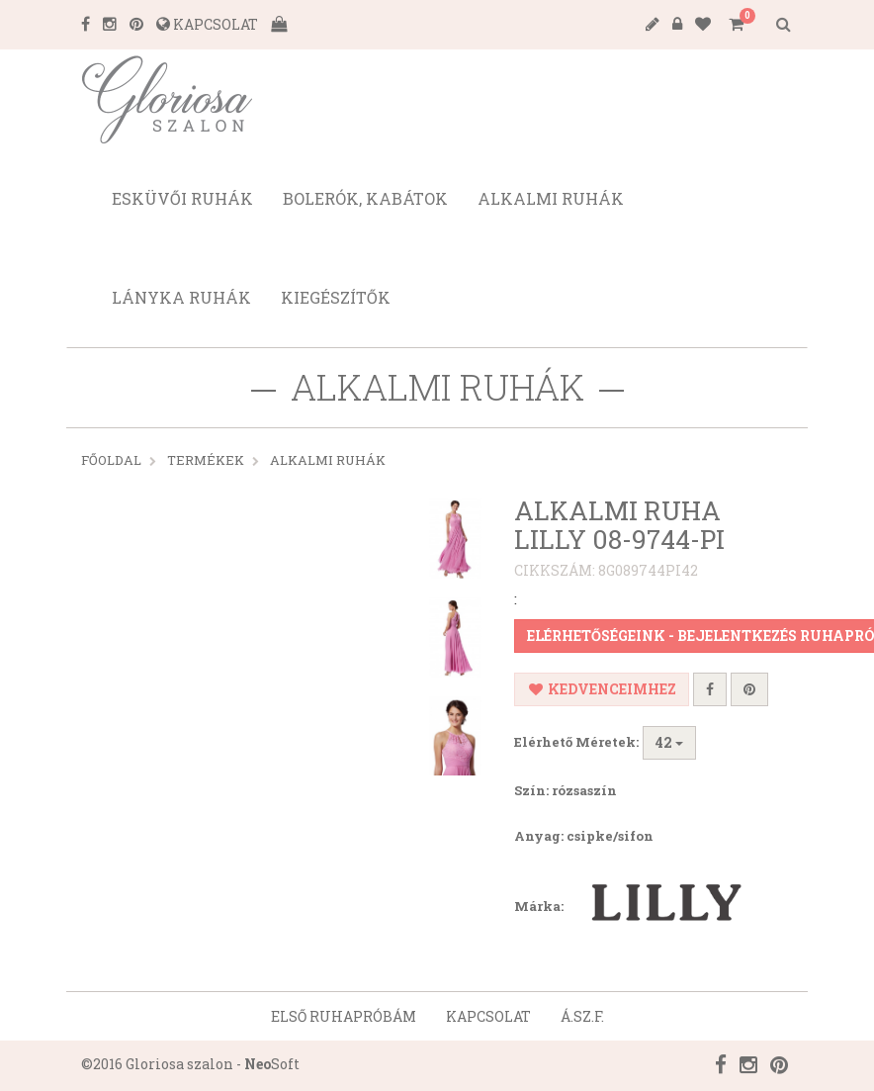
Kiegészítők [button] (336, 297)
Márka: (639, 907)
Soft (272, 1063)
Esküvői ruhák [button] (182, 198)
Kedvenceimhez (601, 689)
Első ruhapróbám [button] (343, 1016)
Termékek (205, 460)
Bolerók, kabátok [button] (365, 198)
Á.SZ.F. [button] (582, 1016)
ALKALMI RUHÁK (328, 460)
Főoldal (111, 460)
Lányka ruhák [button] (181, 297)
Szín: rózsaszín (565, 790)
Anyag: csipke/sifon (584, 836)
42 (669, 742)
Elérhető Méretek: (576, 742)
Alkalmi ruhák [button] (551, 198)
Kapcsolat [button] (488, 1016)
